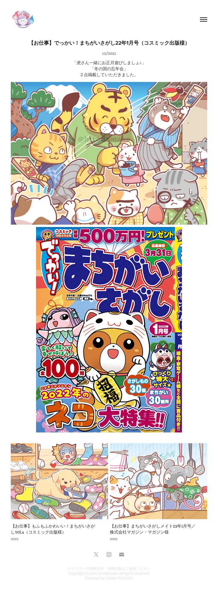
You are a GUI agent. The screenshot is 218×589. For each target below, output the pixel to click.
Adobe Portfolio (119, 578)
